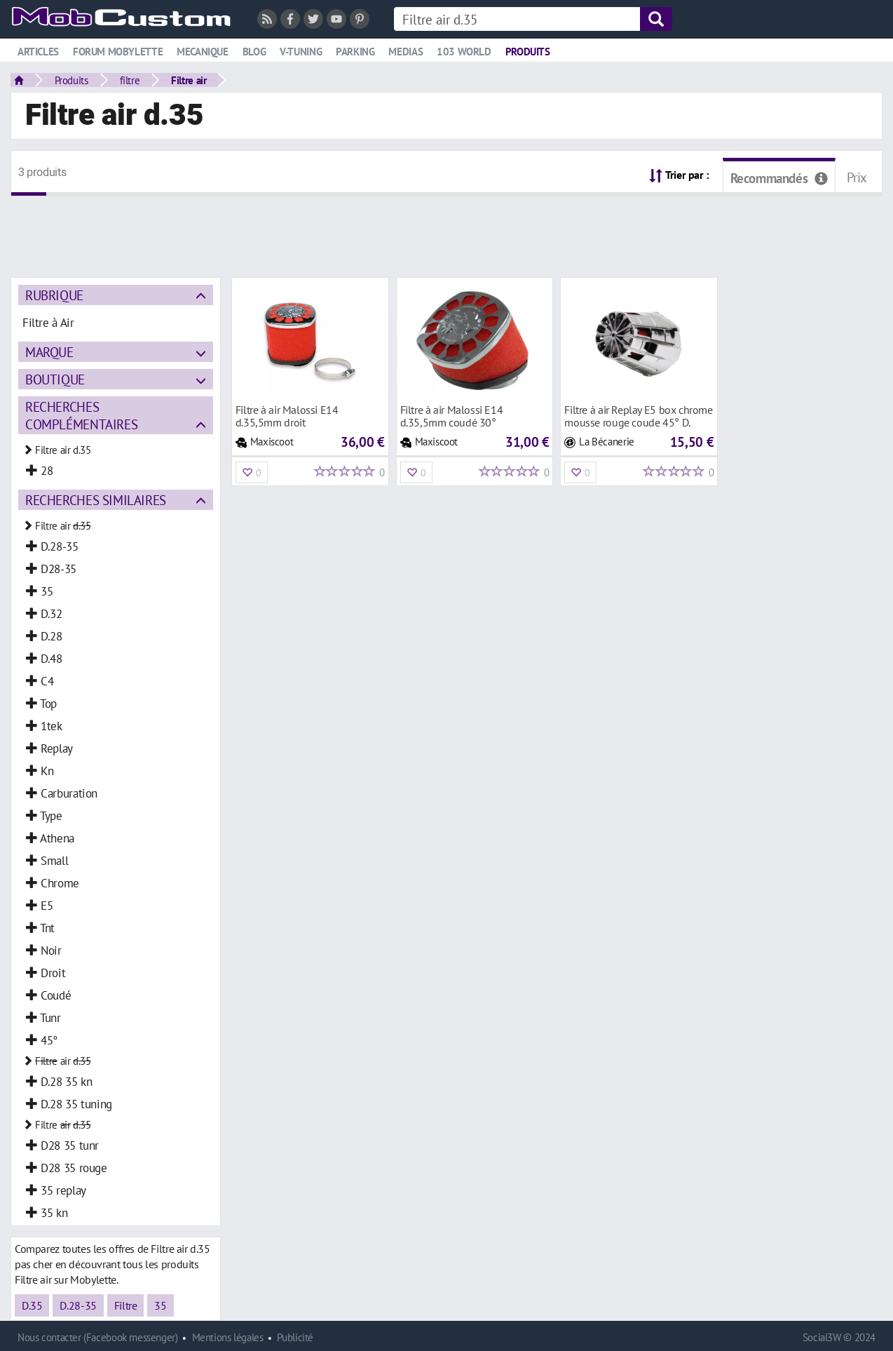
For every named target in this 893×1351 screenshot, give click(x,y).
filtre (130, 80)
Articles (38, 51)
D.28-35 (78, 1305)
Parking (355, 51)
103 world (464, 51)
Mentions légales (228, 1337)
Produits (527, 51)
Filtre (125, 1305)
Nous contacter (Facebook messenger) (98, 1337)
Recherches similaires (95, 500)
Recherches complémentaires (81, 415)
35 (160, 1305)
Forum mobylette (118, 51)
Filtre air (188, 80)
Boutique (55, 379)
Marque (49, 352)
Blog (254, 51)
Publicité (295, 1337)
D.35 (32, 1305)
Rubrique (54, 295)
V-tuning (301, 51)
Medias (405, 51)
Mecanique (203, 51)
